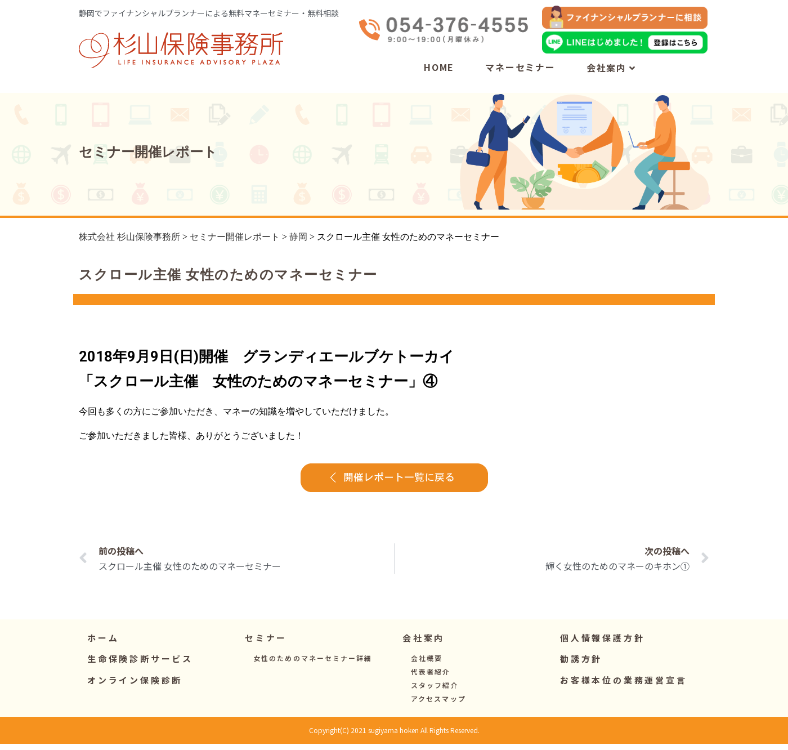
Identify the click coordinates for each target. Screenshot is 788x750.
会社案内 (611, 67)
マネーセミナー (520, 67)
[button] (266, 644)
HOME (439, 67)
